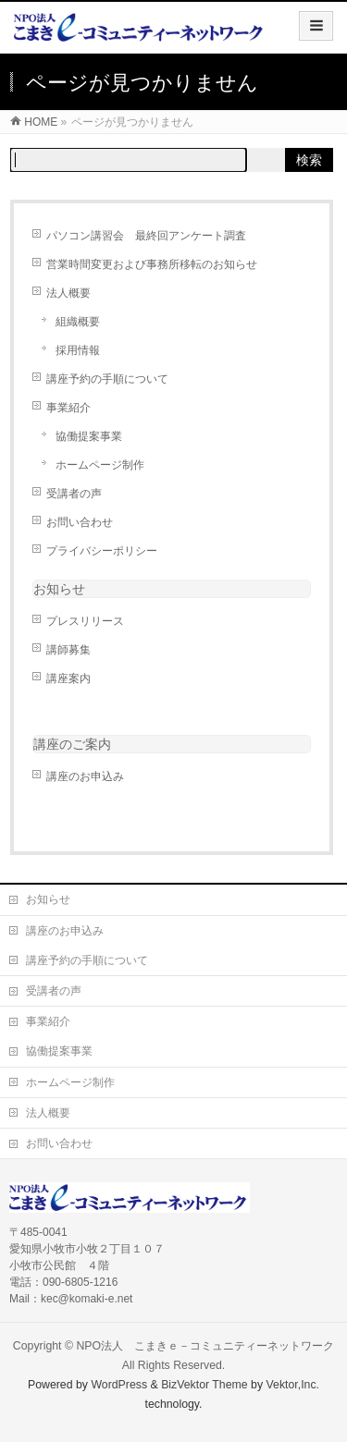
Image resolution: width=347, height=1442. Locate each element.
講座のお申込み (85, 776)
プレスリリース (85, 621)
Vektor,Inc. (293, 1384)
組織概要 (78, 321)
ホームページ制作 (100, 464)
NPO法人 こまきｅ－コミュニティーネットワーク (205, 1345)
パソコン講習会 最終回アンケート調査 (146, 235)
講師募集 (68, 649)
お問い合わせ (79, 522)
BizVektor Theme (204, 1384)
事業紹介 (68, 407)
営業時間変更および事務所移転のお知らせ (151, 264)
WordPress (119, 1384)
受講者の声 (74, 493)
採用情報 (78, 350)
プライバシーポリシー (101, 550)
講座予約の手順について (107, 379)
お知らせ (59, 588)
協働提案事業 (89, 436)
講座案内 (68, 678)
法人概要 (68, 293)
